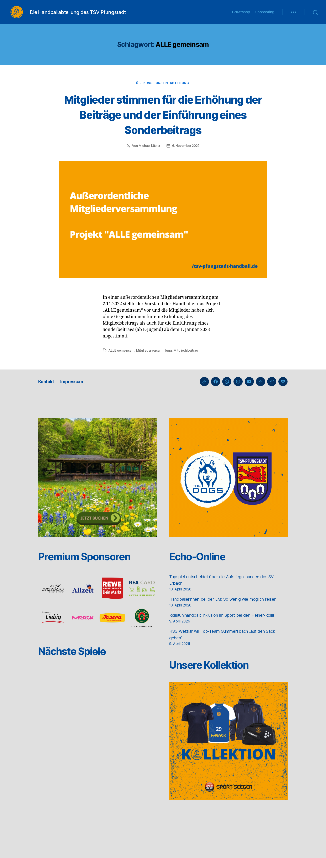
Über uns (144, 90)
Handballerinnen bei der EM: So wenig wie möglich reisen (227, 605)
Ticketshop (240, 15)
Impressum (76, 388)
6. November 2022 (186, 152)
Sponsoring (264, 15)
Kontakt (47, 388)
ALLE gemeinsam (122, 357)
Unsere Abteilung (173, 90)
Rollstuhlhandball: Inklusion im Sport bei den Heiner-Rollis (227, 621)
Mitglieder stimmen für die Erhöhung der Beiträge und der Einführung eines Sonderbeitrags (163, 121)
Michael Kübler (149, 152)
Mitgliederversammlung (155, 357)
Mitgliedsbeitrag (187, 357)
